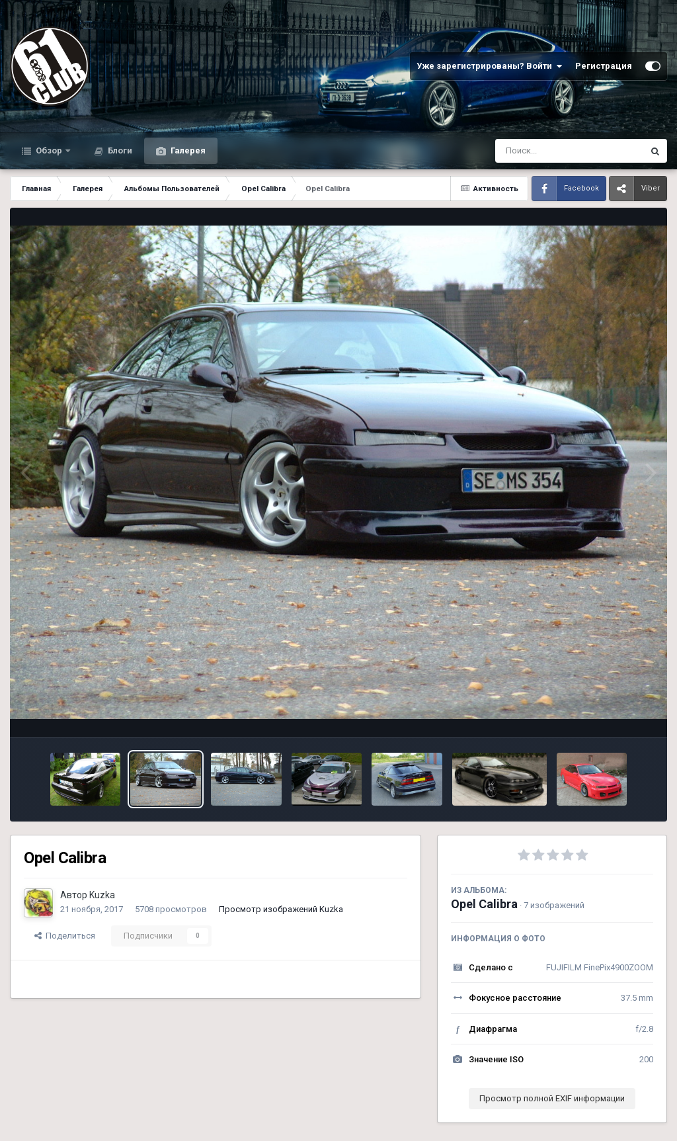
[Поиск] (544, 151)
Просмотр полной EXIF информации (552, 1098)
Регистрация (603, 66)
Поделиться (64, 936)
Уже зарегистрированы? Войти (489, 66)
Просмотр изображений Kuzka (281, 909)
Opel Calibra (484, 904)
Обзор (49, 150)
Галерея (187, 150)
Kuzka (102, 895)
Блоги (119, 150)
